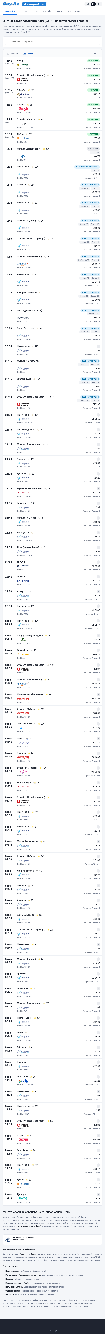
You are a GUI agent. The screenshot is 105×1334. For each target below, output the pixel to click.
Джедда (21, 1194)
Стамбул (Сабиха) (26, 119)
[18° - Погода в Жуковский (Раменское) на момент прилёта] (47, 488)
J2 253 (96, 1110)
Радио (78, 11)
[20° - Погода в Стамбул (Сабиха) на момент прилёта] (40, 709)
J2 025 (96, 904)
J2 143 (96, 434)
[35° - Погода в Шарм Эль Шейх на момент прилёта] (39, 915)
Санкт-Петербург (26, 328)
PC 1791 (96, 698)
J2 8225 (96, 192)
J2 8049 (96, 536)
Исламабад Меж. (26, 429)
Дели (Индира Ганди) (28, 547)
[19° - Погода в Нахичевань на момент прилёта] (34, 346)
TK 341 (96, 79)
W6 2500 (95, 772)
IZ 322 (97, 1081)
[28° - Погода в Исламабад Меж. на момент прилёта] (40, 429)
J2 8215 (96, 595)
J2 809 (96, 522)
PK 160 (96, 64)
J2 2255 (96, 419)
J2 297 (96, 1169)
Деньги (59, 11)
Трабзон (21, 973)
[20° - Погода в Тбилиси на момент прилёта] (31, 885)
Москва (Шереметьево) (29, 256)
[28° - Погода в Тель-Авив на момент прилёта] (33, 988)
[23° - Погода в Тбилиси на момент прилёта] (31, 1047)
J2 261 (96, 816)
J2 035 (96, 845)
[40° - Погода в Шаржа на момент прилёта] (30, 1135)
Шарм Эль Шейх (25, 915)
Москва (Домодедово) (29, 148)
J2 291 (96, 174)
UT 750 (96, 581)
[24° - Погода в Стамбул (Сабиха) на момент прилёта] (40, 119)
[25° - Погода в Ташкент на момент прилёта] (31, 503)
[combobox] (54, 42)
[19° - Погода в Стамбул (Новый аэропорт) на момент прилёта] (50, 665)
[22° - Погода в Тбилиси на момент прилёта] (31, 185)
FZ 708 (96, 138)
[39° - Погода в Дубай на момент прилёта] (28, 1179)
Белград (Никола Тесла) (29, 310)
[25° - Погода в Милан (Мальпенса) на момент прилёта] (43, 841)
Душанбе (22, 473)
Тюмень (21, 576)
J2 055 (96, 919)
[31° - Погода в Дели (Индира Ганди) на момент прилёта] (44, 547)
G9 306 (96, 1139)
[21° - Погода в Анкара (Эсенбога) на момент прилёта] (42, 292)
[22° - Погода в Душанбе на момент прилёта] (31, 474)
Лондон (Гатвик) (26, 870)
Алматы (21, 90)
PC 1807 (96, 757)
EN (99, 4)
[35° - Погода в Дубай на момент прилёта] (28, 134)
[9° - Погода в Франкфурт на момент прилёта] (33, 650)
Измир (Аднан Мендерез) (30, 694)
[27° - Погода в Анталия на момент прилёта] (31, 900)
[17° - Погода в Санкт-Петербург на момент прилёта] (40, 328)
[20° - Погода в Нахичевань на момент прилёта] (34, 203)
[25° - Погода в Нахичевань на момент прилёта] (34, 944)
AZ (88, 4)
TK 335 (96, 404)
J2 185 (96, 448)
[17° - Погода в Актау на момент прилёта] (28, 591)
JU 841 (96, 317)
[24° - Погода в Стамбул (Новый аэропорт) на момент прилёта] (50, 929)
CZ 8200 (96, 566)
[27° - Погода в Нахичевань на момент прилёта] (34, 1091)
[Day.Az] (11, 4)
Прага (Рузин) (24, 1018)
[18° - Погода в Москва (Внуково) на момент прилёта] (41, 518)
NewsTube (47, 11)
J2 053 (96, 463)
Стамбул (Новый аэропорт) (31, 75)
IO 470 (97, 156)
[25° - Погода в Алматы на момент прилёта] (30, 90)
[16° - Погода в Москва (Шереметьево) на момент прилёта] (47, 679)
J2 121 (96, 1154)
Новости (23, 11)
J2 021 (96, 992)
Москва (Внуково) (26, 220)
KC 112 (96, 94)
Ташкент (22, 503)
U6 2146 (96, 492)
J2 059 (96, 368)
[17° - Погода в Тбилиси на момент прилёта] (31, 606)
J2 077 (96, 246)
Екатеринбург (24, 379)
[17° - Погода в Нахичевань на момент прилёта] (34, 621)
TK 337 (96, 669)
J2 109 (96, 1022)
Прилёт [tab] (12, 53)
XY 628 (96, 1198)
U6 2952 (96, 786)
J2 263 (96, 1095)
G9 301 (96, 109)
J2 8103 (96, 860)
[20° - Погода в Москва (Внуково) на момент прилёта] (41, 221)
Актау (20, 591)
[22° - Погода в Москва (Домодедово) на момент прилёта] (45, 149)
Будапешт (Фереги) (27, 768)
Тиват (20, 1032)
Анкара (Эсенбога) (27, 292)
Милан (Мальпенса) (27, 841)
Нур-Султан (23, 532)
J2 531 (96, 507)
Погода (35, 11)
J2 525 (96, 478)
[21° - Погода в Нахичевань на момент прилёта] (34, 812)
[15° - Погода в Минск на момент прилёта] (29, 738)
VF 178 (96, 123)
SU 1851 (96, 684)
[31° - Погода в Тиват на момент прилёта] (28, 1032)
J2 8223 (96, 1051)
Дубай (20, 134)
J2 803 (96, 228)
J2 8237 (96, 610)
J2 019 (96, 335)
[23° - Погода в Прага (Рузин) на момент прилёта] (36, 1018)
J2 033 (96, 1036)
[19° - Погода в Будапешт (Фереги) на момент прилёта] (42, 768)
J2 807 (96, 963)
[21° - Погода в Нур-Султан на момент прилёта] (34, 532)
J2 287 (96, 210)
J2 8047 (96, 978)
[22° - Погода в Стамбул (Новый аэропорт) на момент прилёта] (50, 238)
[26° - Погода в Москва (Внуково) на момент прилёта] (41, 959)
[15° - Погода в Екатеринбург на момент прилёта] (36, 379)
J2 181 (96, 1007)
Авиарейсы (10, 11)
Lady (69, 11)
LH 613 (96, 654)
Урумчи (21, 562)
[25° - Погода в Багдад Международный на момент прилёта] (48, 635)
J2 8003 (96, 300)
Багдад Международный (30, 635)
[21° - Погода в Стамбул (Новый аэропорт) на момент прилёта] (50, 397)
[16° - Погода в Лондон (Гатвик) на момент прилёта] (39, 871)
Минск (20, 738)
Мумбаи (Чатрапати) (28, 361)
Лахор (20, 60)
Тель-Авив (22, 988)
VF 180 (96, 728)
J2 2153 (96, 282)
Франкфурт (23, 650)
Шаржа (21, 104)
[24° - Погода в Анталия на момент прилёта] (31, 753)
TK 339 (96, 801)
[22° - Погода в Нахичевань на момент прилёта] (34, 167)
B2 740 (96, 742)
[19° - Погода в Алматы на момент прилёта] (30, 459)
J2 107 (96, 875)
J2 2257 (96, 625)
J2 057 (96, 551)
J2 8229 (96, 889)
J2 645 (96, 386)
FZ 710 (96, 1184)
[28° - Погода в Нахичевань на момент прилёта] (34, 1106)
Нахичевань (23, 166)
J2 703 (96, 1066)
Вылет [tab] (28, 53)
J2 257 (96, 350)
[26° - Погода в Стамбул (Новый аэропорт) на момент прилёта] (50, 75)
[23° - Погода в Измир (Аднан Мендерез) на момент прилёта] (49, 694)
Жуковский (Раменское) (30, 488)
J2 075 (96, 934)
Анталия (21, 753)
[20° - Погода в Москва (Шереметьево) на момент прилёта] (47, 256)
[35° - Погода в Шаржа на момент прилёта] (30, 104)
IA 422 (97, 639)
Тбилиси (21, 184)
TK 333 (96, 1125)
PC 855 (96, 713)
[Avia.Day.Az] (34, 4)
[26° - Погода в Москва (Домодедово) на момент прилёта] (45, 1003)
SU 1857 (96, 264)
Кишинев (21, 1062)
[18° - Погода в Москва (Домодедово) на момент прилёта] (45, 444)
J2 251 (96, 831)
